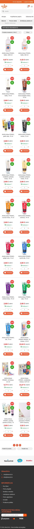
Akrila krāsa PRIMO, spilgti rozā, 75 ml (8, 257)
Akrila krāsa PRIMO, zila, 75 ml (8, 338)
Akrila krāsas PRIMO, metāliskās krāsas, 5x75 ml (24, 380)
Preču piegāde (7, 489)
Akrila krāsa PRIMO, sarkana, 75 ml (24, 216)
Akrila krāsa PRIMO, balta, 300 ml (24, 54)
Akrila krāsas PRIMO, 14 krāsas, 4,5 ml (8, 380)
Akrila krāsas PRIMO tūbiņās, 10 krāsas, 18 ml (24, 339)
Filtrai (27, 32)
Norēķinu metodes (8, 491)
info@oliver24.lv (7, 477)
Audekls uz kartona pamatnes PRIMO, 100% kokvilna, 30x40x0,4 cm (24, 421)
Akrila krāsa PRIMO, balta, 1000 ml (8, 54)
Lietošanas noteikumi (9, 494)
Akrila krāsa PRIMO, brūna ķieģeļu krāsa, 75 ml (24, 95)
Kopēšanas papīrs (15, 16)
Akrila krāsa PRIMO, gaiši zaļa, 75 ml (8, 135)
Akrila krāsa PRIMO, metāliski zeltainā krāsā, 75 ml (24, 176)
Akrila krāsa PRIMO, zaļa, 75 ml (24, 298)
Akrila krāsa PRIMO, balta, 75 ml (8, 94)
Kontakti (5, 499)
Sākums (3, 21)
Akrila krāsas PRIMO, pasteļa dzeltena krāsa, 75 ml (8, 421)
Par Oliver (6, 486)
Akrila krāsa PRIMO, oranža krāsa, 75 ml (8, 216)
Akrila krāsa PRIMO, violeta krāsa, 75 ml (8, 298)
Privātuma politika (8, 502)
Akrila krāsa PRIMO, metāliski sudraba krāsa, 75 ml (8, 176)
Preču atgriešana (8, 497)
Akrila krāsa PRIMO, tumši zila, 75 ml (24, 257)
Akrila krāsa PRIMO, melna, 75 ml (24, 135)
